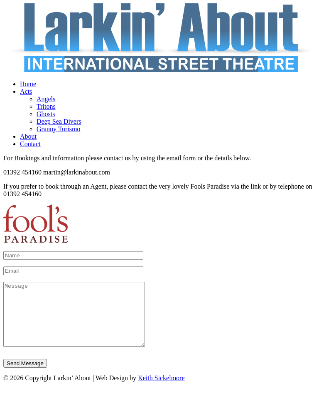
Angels (46, 98)
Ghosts (46, 113)
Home (28, 83)
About (28, 136)
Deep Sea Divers (59, 121)
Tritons (46, 106)
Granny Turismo (58, 128)
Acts (26, 91)
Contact (30, 143)
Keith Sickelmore (161, 390)
